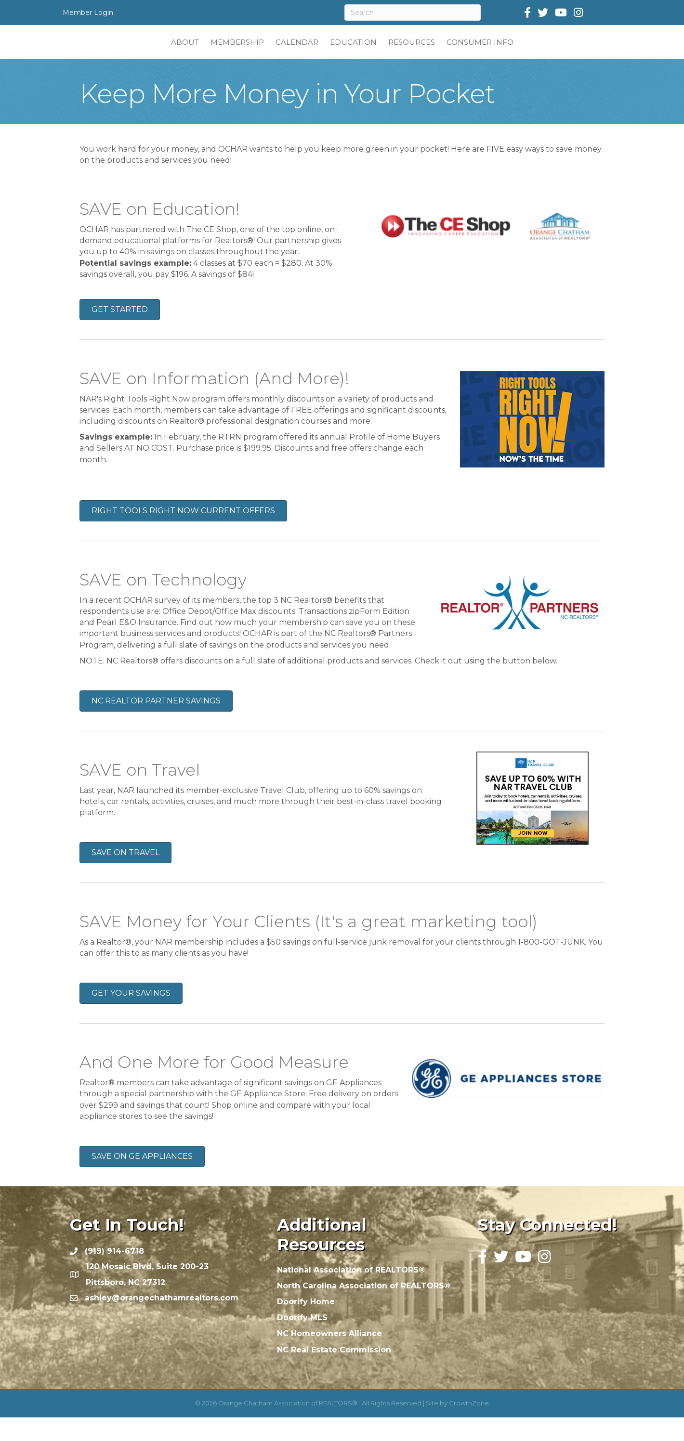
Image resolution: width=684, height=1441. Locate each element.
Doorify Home (306, 1325)
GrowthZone (469, 1426)
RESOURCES (469, 53)
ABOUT (127, 53)
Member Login (88, 12)
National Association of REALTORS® (351, 1293)
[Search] (412, 12)
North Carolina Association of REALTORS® (363, 1309)
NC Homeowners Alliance (329, 1357)
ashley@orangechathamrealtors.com (161, 1321)
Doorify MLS (302, 1341)
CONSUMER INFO (537, 53)
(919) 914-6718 (114, 1274)
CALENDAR (239, 53)
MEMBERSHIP (179, 53)
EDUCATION (410, 53)
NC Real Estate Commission (334, 1373)
